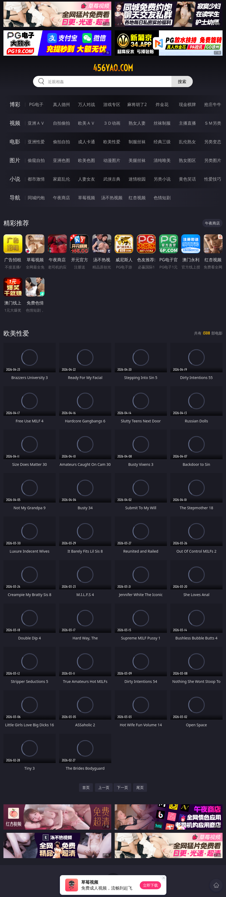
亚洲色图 (61, 160)
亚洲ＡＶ (36, 123)
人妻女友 (86, 179)
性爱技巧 (212, 179)
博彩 (15, 104)
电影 (15, 141)
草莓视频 (86, 198)
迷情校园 (137, 179)
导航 (15, 197)
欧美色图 (86, 160)
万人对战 (86, 104)
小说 (15, 178)
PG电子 (36, 104)
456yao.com (113, 68)
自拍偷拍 (61, 123)
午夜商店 (61, 198)
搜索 (182, 81)
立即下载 (150, 885)
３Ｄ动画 (111, 123)
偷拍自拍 (61, 142)
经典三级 (162, 142)
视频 (15, 123)
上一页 (103, 787)
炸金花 (162, 104)
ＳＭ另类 (212, 123)
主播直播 (187, 123)
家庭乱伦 (61, 179)
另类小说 (162, 179)
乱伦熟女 (187, 142)
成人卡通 (86, 142)
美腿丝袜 (137, 160)
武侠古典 (111, 179)
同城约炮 (36, 198)
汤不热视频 (111, 198)
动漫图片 (111, 160)
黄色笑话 (187, 179)
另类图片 (212, 160)
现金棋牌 (187, 104)
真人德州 (61, 104)
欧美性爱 (111, 142)
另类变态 (212, 142)
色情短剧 (162, 198)
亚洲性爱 (36, 142)
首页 (86, 787)
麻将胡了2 (137, 104)
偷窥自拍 (36, 160)
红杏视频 (137, 198)
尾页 (140, 787)
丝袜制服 (162, 123)
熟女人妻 (137, 123)
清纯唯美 (162, 160)
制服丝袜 (137, 142)
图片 (15, 160)
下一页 (122, 787)
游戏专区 (111, 104)
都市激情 (36, 179)
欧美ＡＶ (86, 123)
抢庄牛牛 (212, 104)
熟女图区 (187, 160)
